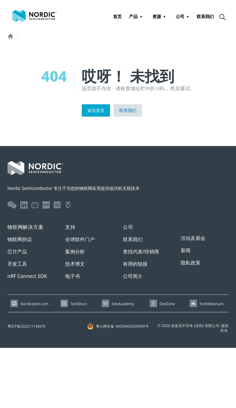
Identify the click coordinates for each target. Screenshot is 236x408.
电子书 (72, 276)
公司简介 (133, 276)
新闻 (186, 250)
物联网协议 (19, 239)
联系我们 (205, 16)
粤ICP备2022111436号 (26, 326)
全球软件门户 (80, 239)
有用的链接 (135, 263)
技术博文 (75, 263)
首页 (117, 16)
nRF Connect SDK (27, 276)
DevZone (167, 303)
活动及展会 (193, 238)
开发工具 (17, 263)
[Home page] (34, 16)
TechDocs (78, 303)
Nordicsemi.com (34, 303)
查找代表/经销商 (141, 251)
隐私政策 (190, 262)
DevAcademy (123, 303)
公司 (180, 16)
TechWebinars (211, 303)
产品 (133, 16)
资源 (156, 16)
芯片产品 (17, 251)
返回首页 (95, 110)
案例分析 (75, 251)
